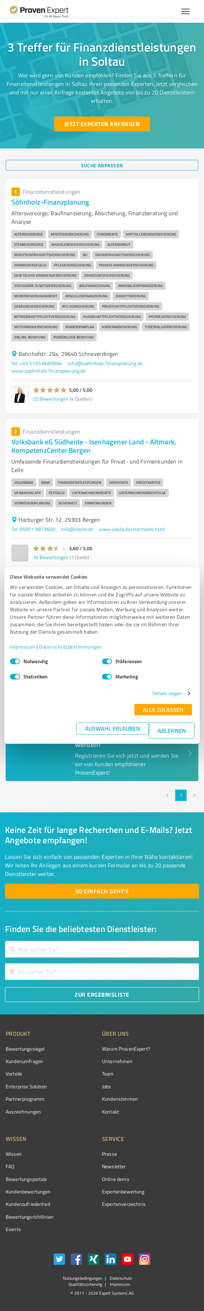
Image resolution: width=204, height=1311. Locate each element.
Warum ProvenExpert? (126, 1048)
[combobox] (102, 949)
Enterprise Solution (26, 1086)
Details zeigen (167, 693)
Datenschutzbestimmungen (70, 646)
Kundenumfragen (24, 1061)
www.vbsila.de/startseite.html (132, 529)
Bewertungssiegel (25, 1048)
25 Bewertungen (50, 398)
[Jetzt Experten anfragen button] (102, 124)
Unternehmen (117, 1061)
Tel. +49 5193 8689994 (36, 363)
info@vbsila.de (77, 529)
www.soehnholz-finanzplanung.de (48, 370)
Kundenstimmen (120, 1098)
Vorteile (14, 1073)
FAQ (10, 1166)
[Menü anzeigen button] (185, 11)
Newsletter (114, 1166)
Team (108, 1073)
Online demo (115, 1179)
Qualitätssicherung (85, 1284)
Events (13, 1229)
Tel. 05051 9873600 (33, 529)
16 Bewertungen (50, 557)
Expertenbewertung (123, 1191)
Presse (109, 1153)
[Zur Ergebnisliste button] (102, 994)
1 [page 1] (181, 795)
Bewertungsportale (26, 1179)
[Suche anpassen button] (102, 165)
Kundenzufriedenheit (28, 1204)
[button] (50, 390)
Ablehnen (172, 730)
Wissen (14, 1153)
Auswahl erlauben (112, 728)
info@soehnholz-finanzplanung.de (105, 363)
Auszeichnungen (23, 1111)
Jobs (106, 1086)
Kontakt (110, 1111)
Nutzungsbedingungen (82, 1278)
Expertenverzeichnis (124, 1204)
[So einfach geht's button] (102, 891)
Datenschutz (120, 1278)
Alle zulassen (163, 709)
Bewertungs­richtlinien (30, 1216)
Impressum (23, 646)
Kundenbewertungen (28, 1191)
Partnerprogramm (25, 1098)
